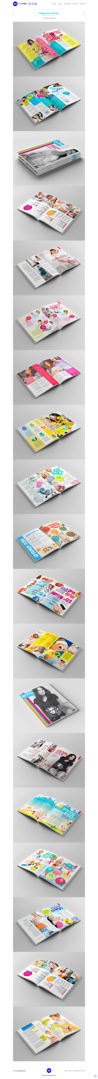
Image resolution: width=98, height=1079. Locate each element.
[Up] (95, 1076)
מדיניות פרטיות (45, 1075)
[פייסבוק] (32, 3)
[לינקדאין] (29, 3)
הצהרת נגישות (53, 1075)
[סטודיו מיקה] (19, 3)
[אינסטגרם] (36, 3)
